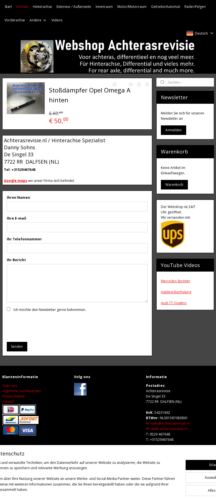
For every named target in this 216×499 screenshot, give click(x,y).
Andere (38, 20)
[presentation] (49, 337)
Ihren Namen (18, 208)
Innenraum (104, 6)
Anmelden (173, 130)
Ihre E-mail (16, 228)
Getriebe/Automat (165, 6)
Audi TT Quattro (173, 303)
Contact (8, 412)
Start (8, 6)
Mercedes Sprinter (175, 281)
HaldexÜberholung (176, 292)
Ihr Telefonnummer (24, 249)
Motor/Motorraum (132, 6)
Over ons (9, 396)
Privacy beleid (13, 407)
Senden (17, 357)
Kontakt (22, 6)
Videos (56, 20)
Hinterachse (42, 6)
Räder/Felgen (195, 6)
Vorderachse (14, 20)
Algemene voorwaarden (21, 401)
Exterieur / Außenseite (74, 6)
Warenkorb (174, 184)
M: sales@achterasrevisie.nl (168, 434)
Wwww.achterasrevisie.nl (166, 439)
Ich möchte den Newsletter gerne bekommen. (50, 320)
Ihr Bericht (16, 270)
